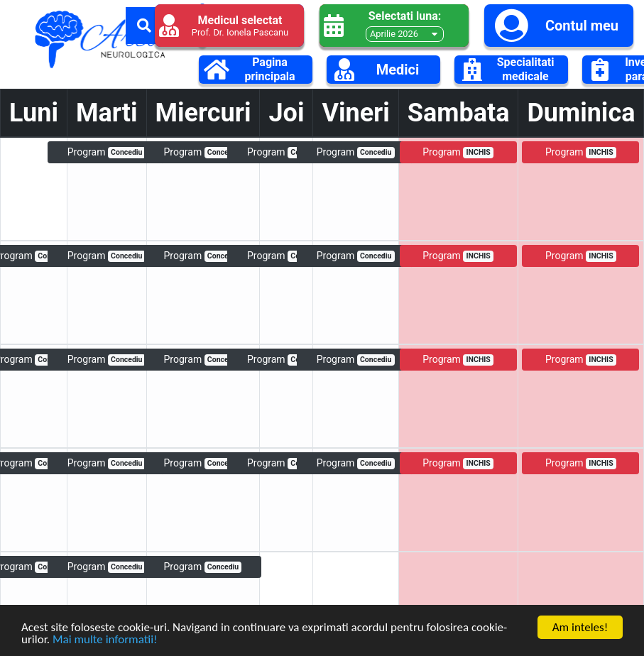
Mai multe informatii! (105, 640)
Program (106, 152)
